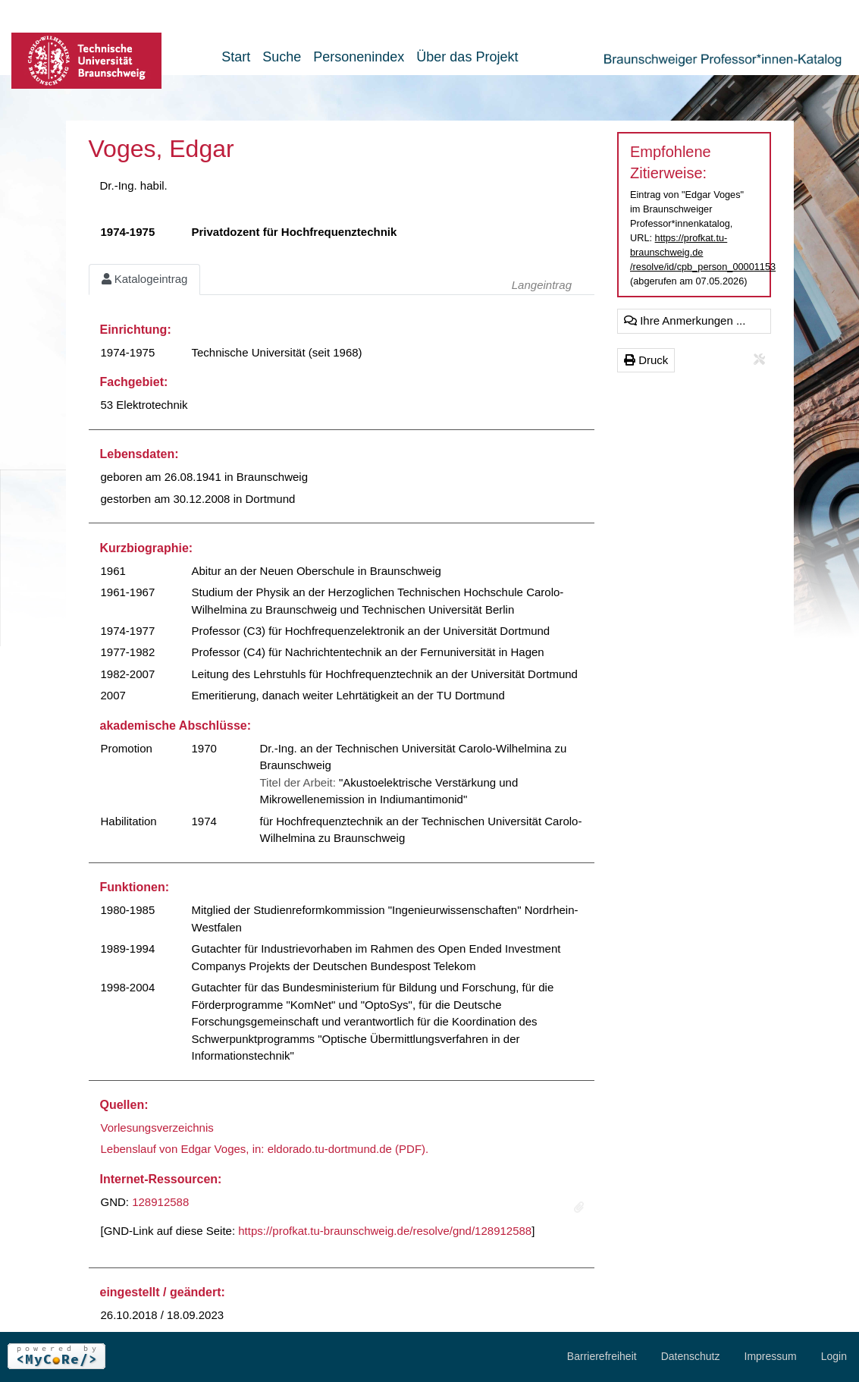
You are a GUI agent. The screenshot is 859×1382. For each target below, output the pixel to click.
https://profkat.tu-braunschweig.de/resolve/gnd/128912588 (384, 1230)
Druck (646, 359)
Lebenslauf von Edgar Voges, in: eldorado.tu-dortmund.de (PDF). (265, 1148)
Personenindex (358, 56)
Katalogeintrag (145, 278)
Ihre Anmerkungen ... (684, 320)
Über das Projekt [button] (467, 56)
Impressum (771, 1356)
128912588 (160, 1201)
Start (235, 56)
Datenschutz (690, 1356)
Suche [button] (281, 56)
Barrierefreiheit (602, 1356)
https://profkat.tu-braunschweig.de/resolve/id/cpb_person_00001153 (703, 252)
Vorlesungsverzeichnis (157, 1127)
